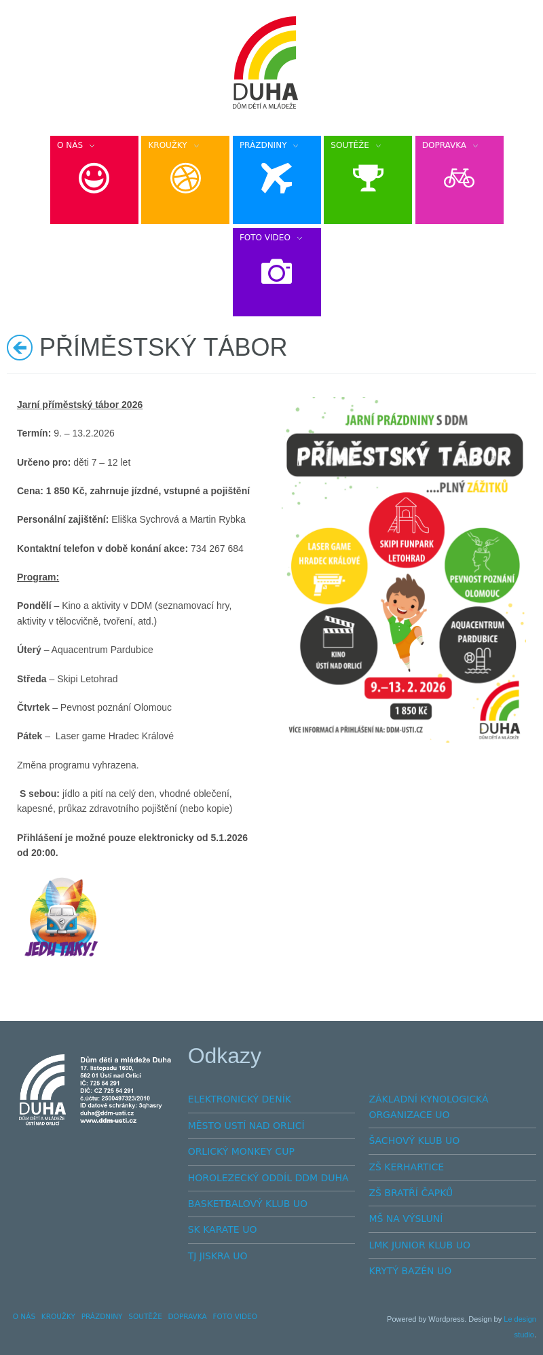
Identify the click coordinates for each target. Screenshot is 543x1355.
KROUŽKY (58, 1316)
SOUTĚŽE (145, 1316)
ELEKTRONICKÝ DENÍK (239, 1099)
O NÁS (24, 1316)
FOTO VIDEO (234, 1316)
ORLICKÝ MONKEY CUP (241, 1151)
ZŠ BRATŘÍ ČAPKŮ (411, 1192)
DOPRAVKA (187, 1316)
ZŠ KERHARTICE (406, 1167)
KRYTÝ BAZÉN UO (410, 1270)
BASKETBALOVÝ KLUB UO (247, 1203)
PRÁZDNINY (102, 1316)
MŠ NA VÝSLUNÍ (406, 1218)
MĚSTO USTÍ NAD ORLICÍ (246, 1125)
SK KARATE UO (222, 1229)
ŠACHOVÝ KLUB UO (414, 1140)
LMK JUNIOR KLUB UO (419, 1245)
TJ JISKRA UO (218, 1255)
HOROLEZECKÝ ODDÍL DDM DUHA (268, 1177)
